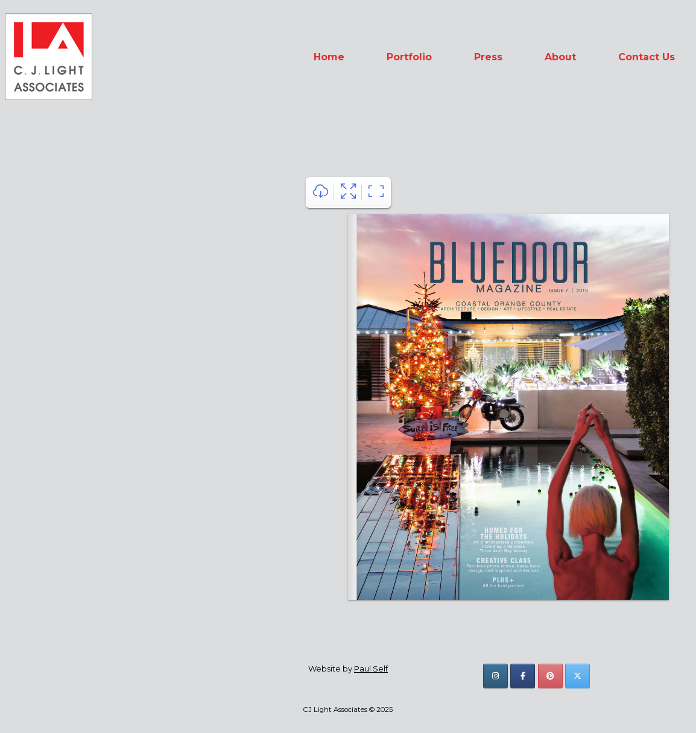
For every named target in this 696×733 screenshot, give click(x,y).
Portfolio (409, 57)
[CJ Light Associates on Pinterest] (550, 676)
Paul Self (371, 668)
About (560, 57)
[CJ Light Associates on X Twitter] (577, 676)
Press (488, 57)
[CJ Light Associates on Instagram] (495, 676)
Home (329, 57)
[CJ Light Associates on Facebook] (522, 676)
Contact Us (646, 57)
